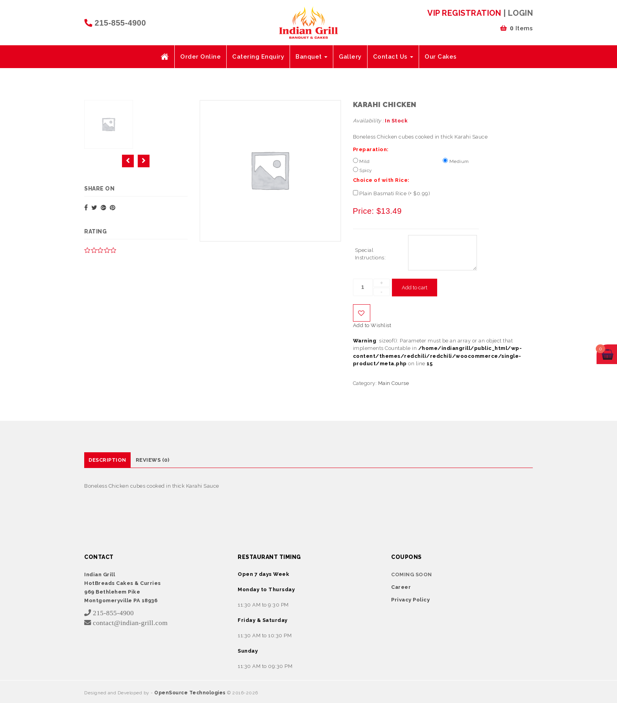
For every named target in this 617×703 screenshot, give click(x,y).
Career (401, 587)
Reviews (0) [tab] (153, 460)
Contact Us (393, 56)
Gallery (350, 56)
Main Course (393, 383)
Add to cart (414, 287)
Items (516, 28)
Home (164, 56)
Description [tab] (107, 460)
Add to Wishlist (361, 313)
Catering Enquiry (258, 56)
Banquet (311, 56)
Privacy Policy (410, 600)
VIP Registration (464, 13)
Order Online (200, 56)
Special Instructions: (370, 254)
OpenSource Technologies (190, 693)
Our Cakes (441, 56)
